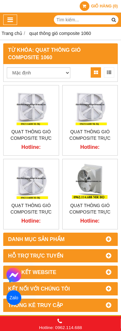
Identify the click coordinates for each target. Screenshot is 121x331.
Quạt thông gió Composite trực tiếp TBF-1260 (89, 138)
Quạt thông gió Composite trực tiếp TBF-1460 (31, 138)
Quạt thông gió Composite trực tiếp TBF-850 (89, 212)
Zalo (13, 297)
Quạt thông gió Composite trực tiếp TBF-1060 (31, 212)
